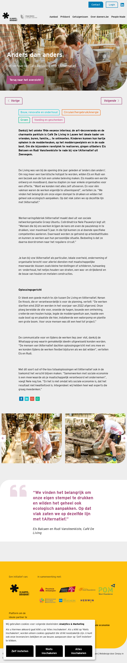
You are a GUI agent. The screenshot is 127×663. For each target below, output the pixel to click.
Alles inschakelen (78, 651)
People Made (118, 16)
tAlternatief (67, 66)
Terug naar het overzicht (25, 79)
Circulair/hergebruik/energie (81, 112)
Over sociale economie (97, 625)
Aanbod (53, 16)
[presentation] (3, 438)
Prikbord (65, 16)
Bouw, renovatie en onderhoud (39, 112)
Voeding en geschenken (48, 119)
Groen (24, 119)
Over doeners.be (100, 16)
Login (112, 4)
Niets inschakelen (49, 651)
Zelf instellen (19, 651)
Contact (95, 4)
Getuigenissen (80, 16)
